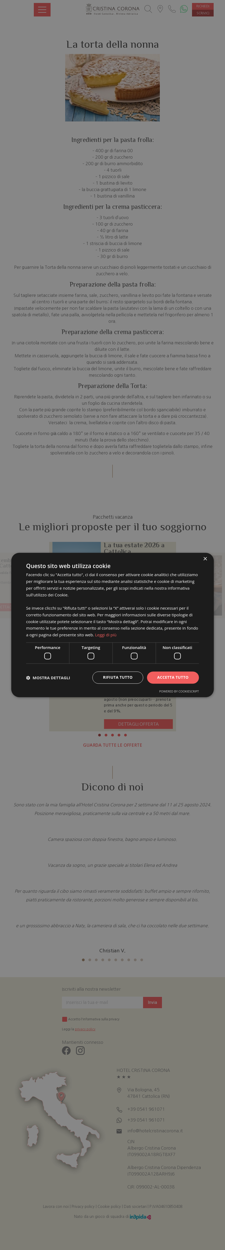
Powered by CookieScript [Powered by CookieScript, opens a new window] (179, 691)
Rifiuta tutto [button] (118, 677)
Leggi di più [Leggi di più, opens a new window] (105, 635)
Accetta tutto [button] (172, 677)
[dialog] (112, 625)
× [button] (205, 559)
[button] (48, 677)
